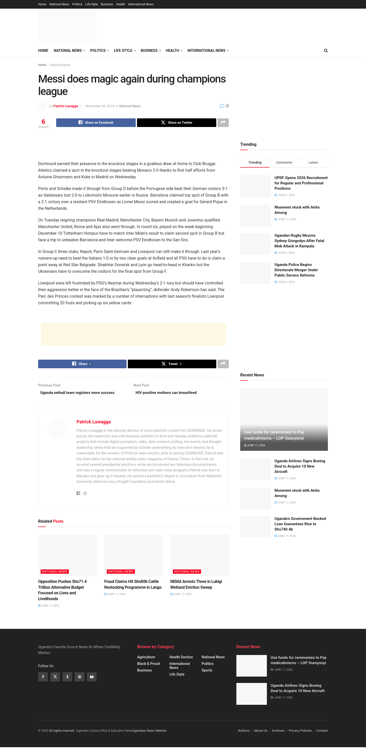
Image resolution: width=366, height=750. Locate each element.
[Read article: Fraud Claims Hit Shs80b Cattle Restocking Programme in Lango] (133, 558)
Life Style (91, 4)
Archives (278, 734)
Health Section (181, 660)
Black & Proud (148, 666)
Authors (244, 734)
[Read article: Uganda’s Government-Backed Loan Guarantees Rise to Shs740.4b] (255, 527)
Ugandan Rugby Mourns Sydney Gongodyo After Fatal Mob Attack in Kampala (299, 240)
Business (107, 4)
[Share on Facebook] (95, 123)
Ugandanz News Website (149, 734)
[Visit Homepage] (67, 26)
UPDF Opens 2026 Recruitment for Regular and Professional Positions (301, 183)
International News (141, 4)
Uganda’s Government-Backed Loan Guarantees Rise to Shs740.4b (300, 524)
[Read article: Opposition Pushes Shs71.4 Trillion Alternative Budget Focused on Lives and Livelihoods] (67, 558)
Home (42, 4)
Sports (207, 673)
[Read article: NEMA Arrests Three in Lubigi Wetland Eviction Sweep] (199, 558)
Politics (77, 4)
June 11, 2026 (48, 608)
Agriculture (146, 660)
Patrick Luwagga (65, 106)
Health (120, 4)
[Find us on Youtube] (92, 679)
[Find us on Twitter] (55, 679)
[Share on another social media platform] (223, 123)
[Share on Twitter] (176, 123)
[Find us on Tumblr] (67, 679)
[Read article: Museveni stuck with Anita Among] (255, 499)
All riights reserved (62, 734)
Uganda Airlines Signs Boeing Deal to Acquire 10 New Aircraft (299, 466)
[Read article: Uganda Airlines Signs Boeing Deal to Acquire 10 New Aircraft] (255, 469)
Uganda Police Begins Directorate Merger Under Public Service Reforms (296, 270)
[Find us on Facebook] (43, 679)
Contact (322, 734)
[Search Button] (326, 50)
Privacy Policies (300, 734)
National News (59, 4)
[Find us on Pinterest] (79, 679)
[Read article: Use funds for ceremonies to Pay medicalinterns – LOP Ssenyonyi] (284, 419)
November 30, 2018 (100, 106)
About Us (260, 734)
